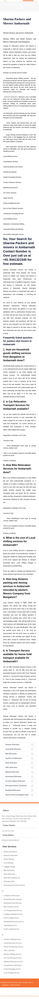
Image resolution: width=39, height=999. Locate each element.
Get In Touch (28, 2)
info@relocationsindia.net (10, 846)
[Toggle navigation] (36, 3)
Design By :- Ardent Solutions (11, 991)
